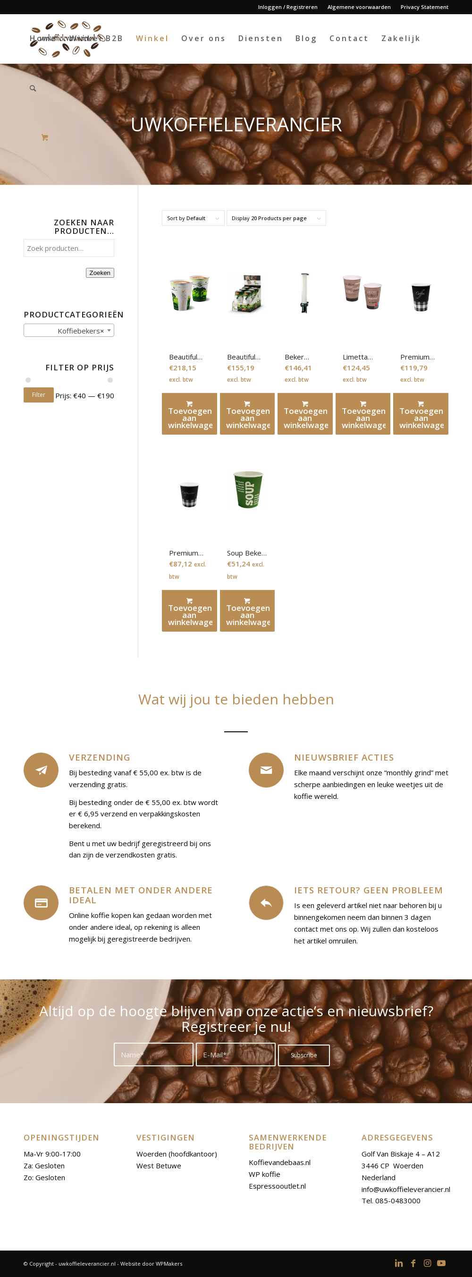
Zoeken (100, 272)
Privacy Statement (424, 6)
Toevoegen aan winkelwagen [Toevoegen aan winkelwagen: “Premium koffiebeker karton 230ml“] (190, 611)
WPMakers (169, 1263)
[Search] (33, 88)
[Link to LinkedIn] (399, 1263)
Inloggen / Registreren (288, 6)
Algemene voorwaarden (359, 6)
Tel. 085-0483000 (391, 1200)
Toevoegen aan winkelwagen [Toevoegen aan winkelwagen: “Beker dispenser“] (306, 414)
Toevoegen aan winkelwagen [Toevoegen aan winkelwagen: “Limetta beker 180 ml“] (364, 414)
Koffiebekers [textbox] (78, 330)
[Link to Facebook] (413, 1263)
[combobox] (69, 330)
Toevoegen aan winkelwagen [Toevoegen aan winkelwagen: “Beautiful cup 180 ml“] (190, 414)
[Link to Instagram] (427, 1263)
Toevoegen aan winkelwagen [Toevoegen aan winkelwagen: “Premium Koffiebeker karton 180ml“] (421, 414)
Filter (38, 395)
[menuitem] (288, 7)
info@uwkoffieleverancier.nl (406, 1189)
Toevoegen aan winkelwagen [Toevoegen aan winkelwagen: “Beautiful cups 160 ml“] (248, 414)
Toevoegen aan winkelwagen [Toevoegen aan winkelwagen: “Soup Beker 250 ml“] (248, 611)
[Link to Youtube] (441, 1263)
